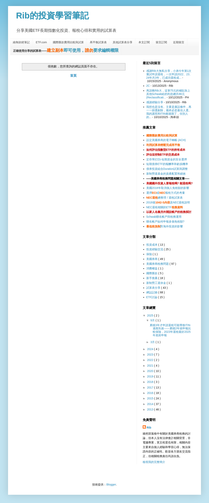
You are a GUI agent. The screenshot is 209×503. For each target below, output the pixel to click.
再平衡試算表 (98, 42)
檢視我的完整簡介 (154, 462)
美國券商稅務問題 (158, 263)
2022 (150, 360)
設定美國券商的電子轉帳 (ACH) (166, 140)
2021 (150, 365)
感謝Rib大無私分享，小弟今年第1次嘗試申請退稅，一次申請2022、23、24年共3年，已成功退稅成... (169, 74)
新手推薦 (152, 278)
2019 (150, 376)
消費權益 (152, 268)
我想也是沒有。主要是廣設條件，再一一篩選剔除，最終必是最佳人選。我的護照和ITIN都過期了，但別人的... (168, 112)
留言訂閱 (161, 42)
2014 (150, 404)
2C (148, 85)
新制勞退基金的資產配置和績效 (166, 173)
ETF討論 (152, 297)
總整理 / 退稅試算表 (164, 197)
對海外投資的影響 (164, 226)
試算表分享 (153, 287)
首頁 (73, 75)
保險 (149, 254)
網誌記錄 (152, 292)
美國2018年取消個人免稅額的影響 (167, 188)
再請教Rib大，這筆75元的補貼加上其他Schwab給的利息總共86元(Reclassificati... (168, 94)
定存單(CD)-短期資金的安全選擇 (166, 159)
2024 (150, 349)
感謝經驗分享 (154, 102)
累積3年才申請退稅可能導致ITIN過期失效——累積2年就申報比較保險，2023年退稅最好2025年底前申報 (170, 330)
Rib (149, 427)
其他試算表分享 (122, 42)
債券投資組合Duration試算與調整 (167, 168)
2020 (150, 371)
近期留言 (178, 42)
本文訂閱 (144, 42)
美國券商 (152, 259)
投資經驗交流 (155, 249)
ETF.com (41, 42)
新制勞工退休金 (156, 282)
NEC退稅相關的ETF (164, 207)
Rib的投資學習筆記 (52, 15)
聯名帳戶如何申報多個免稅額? (165, 221)
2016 (150, 393)
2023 (150, 354)
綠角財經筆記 (21, 42)
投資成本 (152, 244)
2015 (150, 398)
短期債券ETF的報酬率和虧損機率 (167, 164)
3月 (153, 342)
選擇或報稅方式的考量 (165, 192)
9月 (153, 320)
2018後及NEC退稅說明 (168, 202)
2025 (150, 315)
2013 (150, 409)
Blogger (111, 484)
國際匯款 (152, 273)
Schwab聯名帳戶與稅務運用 (164, 216)
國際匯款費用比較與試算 (68, 42)
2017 (150, 387)
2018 (150, 381)
